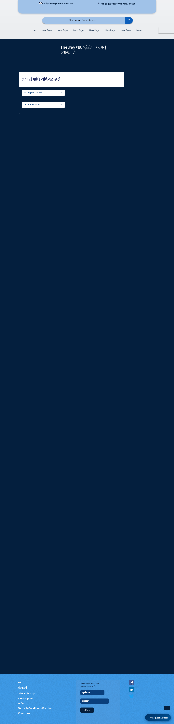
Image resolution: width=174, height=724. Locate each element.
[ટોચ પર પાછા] (167, 708)
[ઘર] (22, 682)
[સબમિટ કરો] (87, 710)
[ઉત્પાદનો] (24, 687)
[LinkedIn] (131, 689)
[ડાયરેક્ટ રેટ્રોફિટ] (27, 693)
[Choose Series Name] (43, 93)
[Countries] (27, 713)
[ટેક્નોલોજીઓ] (27, 698)
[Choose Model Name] (43, 105)
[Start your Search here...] (81, 20)
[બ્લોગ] (21, 703)
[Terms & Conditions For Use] (35, 708)
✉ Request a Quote (159, 718)
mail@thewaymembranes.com (57, 3)
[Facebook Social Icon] (131, 682)
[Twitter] (131, 696)
